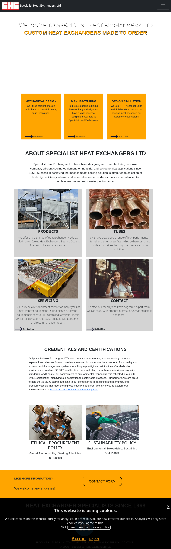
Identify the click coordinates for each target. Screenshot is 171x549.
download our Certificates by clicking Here (74, 389)
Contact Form (102, 481)
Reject (94, 538)
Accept (79, 538)
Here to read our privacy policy (89, 527)
